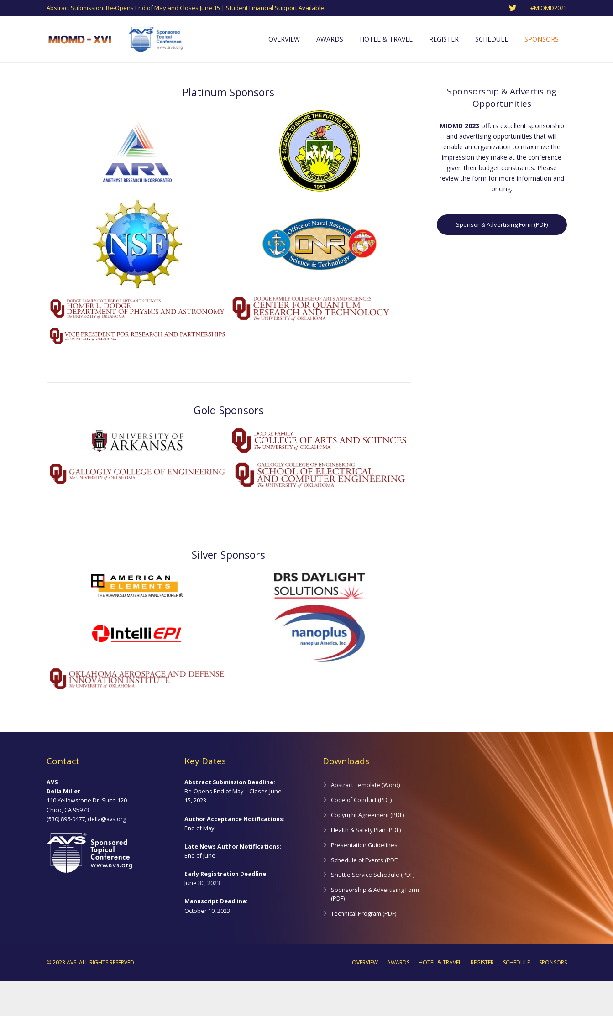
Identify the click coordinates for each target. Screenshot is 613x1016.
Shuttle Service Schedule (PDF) (372, 910)
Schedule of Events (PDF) (364, 895)
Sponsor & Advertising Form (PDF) (502, 259)
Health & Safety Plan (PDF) (366, 865)
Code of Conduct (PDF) (361, 835)
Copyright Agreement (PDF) (367, 850)
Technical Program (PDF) (363, 949)
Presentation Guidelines (364, 880)
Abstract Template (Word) (365, 820)
